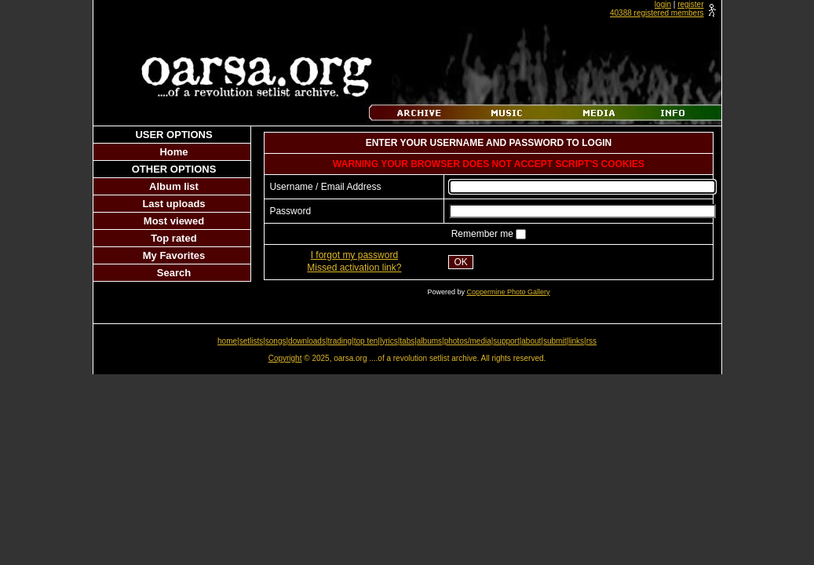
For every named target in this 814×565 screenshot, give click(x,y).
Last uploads (173, 204)
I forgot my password (354, 255)
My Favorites (174, 255)
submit (554, 341)
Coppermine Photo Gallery (507, 292)
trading (340, 341)
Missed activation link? (354, 267)
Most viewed (174, 221)
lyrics (389, 341)
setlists (251, 341)
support (506, 341)
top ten (366, 341)
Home (173, 152)
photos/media (467, 341)
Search (174, 273)
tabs (407, 341)
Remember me (484, 233)
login (663, 4)
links (576, 341)
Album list (174, 186)
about (531, 341)
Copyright (285, 358)
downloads (307, 341)
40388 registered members (657, 13)
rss (591, 341)
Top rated (173, 238)
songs (276, 341)
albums (429, 341)
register (690, 4)
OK (460, 262)
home (227, 341)
